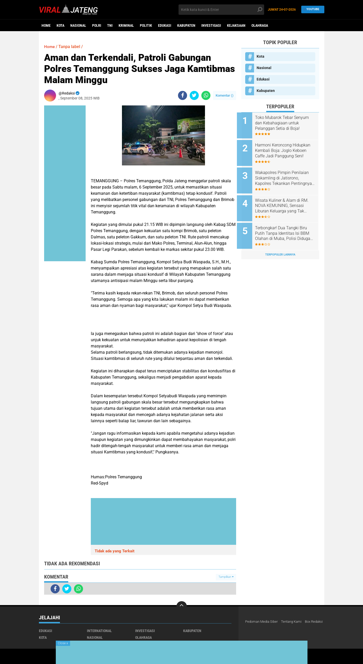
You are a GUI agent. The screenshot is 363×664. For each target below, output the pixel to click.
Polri (96, 25)
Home (46, 25)
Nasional (78, 25)
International (99, 631)
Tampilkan (226, 577)
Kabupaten (186, 25)
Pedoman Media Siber (262, 622)
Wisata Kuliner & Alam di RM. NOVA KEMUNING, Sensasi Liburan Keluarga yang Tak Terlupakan (286, 202)
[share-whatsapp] (205, 95)
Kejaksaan (236, 25)
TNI (110, 25)
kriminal (126, 25)
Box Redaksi (255, 628)
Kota (60, 25)
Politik (146, 25)
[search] (221, 9)
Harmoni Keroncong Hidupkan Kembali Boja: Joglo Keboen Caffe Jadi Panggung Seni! (287, 149)
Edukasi (164, 25)
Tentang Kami (295, 622)
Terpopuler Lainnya (280, 248)
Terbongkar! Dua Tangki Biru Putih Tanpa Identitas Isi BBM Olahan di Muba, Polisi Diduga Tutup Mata (287, 228)
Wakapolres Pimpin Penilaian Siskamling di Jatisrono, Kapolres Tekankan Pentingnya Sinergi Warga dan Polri (287, 175)
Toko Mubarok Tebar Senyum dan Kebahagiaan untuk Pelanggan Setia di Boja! (286, 123)
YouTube (311, 9)
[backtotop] (181, 606)
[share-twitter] (194, 95)
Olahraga (259, 25)
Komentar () (225, 95)
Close (63, 643)
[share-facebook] (182, 95)
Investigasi (211, 25)
